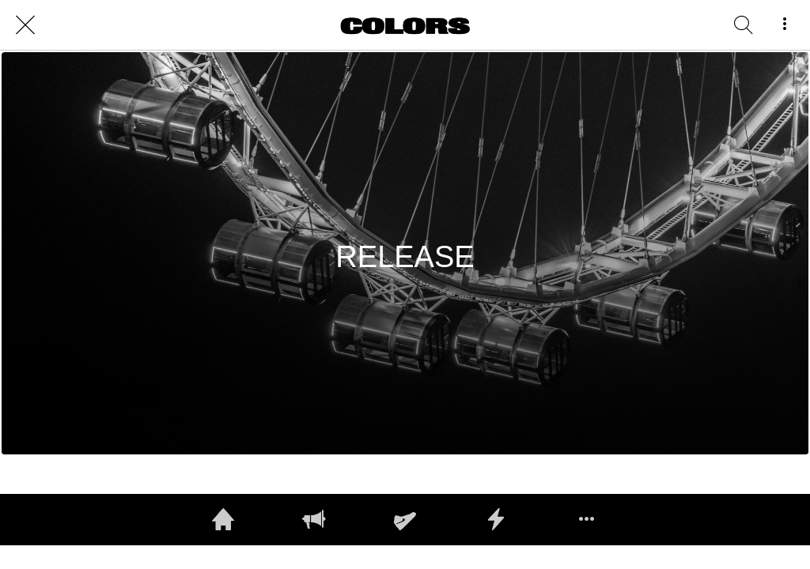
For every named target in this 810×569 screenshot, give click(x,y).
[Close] (25, 25)
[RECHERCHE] (744, 25)
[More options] (785, 25)
